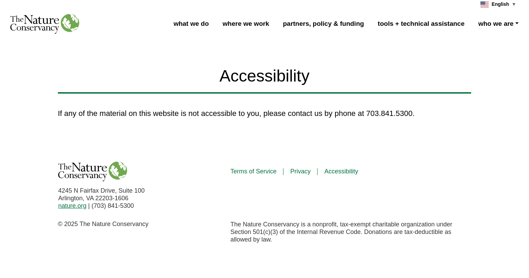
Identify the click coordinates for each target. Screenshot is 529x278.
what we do (191, 23)
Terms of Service (253, 171)
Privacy (300, 171)
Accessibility (341, 171)
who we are (496, 23)
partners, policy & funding (323, 23)
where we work (245, 23)
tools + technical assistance (421, 23)
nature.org (72, 205)
